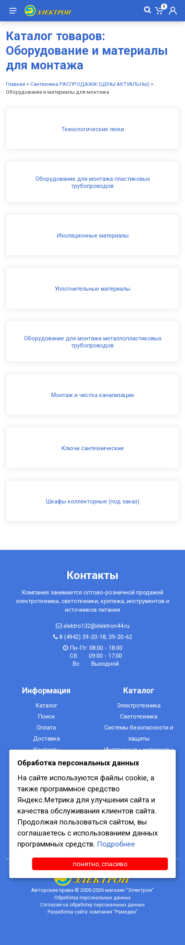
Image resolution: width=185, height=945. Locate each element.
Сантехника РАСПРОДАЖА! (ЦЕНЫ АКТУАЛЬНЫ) (90, 84)
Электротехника (139, 705)
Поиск (46, 716)
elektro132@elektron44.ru (96, 625)
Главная (15, 84)
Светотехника (138, 716)
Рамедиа (125, 912)
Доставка (46, 738)
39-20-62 (120, 637)
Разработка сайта (67, 912)
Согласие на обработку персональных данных (92, 905)
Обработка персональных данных (92, 897)
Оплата (46, 727)
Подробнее (116, 844)
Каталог (46, 705)
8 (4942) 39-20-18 (82, 637)
